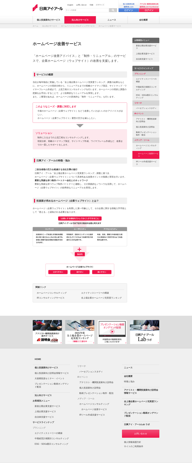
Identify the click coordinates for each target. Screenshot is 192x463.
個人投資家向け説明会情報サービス (52, 373)
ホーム (35, 26)
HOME (38, 359)
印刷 (91, 5)
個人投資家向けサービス (46, 367)
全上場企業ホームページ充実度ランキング (101, 298)
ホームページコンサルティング (52, 293)
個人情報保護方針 (132, 442)
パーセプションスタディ (146, 108)
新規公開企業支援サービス (146, 47)
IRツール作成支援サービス (146, 162)
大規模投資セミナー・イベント (50, 378)
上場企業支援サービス (145, 54)
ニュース (128, 367)
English (70, 5)
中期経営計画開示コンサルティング (146, 88)
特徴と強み (129, 381)
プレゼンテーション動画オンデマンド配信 (52, 385)
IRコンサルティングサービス (51, 298)
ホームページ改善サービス (148, 154)
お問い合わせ (81, 5)
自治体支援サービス (144, 59)
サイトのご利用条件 (133, 446)
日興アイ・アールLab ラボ (137, 424)
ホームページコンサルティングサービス (78, 26)
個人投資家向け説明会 (145, 127)
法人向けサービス (49, 26)
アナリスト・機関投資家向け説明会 (146, 120)
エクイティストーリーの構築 (95, 293)
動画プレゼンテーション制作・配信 (146, 133)
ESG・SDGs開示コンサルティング (147, 96)
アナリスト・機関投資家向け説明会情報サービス (141, 391)
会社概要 (128, 376)
